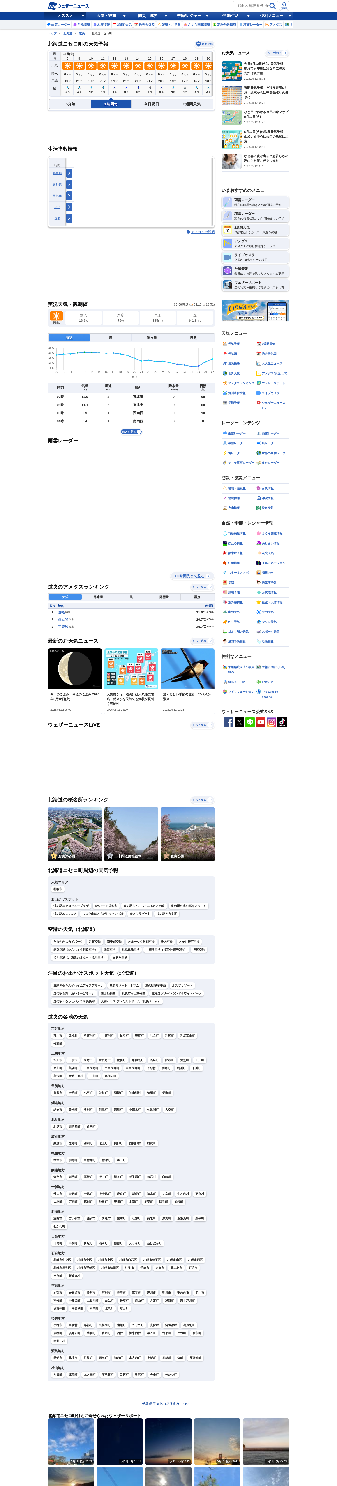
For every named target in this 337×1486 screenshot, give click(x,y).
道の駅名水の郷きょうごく (188, 906)
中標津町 (89, 1160)
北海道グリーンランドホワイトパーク (176, 993)
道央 (82, 33)
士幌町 (88, 1194)
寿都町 (88, 1325)
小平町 (88, 1093)
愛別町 (184, 1060)
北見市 (57, 1126)
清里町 (118, 1109)
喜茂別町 (189, 1325)
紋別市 (57, 1143)
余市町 (196, 1333)
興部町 (118, 1143)
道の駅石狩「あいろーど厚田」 (74, 993)
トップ (52, 33)
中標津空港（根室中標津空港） (166, 949)
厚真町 (166, 1218)
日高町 (57, 1243)
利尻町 (169, 1035)
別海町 (73, 1160)
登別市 (91, 1218)
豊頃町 (118, 1201)
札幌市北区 (84, 1260)
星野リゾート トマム (124, 985)
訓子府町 (74, 1126)
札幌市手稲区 (86, 1268)
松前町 (88, 1358)
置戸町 (91, 1126)
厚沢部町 (107, 1374)
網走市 (57, 1109)
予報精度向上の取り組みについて (167, 1404)
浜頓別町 (89, 1035)
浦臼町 (169, 1300)
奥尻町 (139, 1374)
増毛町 (73, 1093)
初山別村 (135, 1093)
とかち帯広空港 (189, 941)
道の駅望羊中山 (155, 985)
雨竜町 (94, 1308)
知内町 (118, 1358)
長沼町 (124, 1300)
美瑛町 (73, 1068)
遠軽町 (73, 1143)
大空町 (169, 1109)
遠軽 (61, 612)
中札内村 (183, 1194)
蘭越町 (121, 1325)
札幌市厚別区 (62, 1268)
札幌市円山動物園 (133, 993)
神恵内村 (135, 1333)
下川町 (196, 1068)
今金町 (154, 1374)
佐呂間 (63, 619)
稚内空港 (167, 941)
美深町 (57, 1076)
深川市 (199, 1292)
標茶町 (118, 1177)
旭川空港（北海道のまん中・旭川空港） (79, 957)
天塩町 (166, 1093)
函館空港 (109, 949)
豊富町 (139, 1035)
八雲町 (57, 1374)
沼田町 (124, 1308)
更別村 (199, 1194)
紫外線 (57, 184)
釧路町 (73, 1177)
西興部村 (135, 1143)
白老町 (151, 1218)
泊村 (120, 1333)
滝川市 (151, 1292)
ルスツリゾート (140, 913)
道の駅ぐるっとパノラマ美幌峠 (74, 1001)
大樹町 (57, 1201)
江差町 (73, 1374)
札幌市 (57, 889)
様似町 (118, 1243)
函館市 (57, 1358)
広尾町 (73, 1201)
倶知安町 (74, 1333)
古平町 (166, 1333)
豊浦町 (121, 1218)
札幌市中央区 (62, 1260)
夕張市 (57, 1292)
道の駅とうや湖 (167, 913)
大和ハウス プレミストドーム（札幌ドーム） (130, 1001)
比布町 (169, 1060)
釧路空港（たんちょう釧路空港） (75, 949)
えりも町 (135, 1243)
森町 (180, 1358)
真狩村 (154, 1325)
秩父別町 (77, 1308)
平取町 (73, 1243)
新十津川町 (187, 1300)
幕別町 (88, 1201)
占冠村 (151, 1068)
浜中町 (103, 1177)
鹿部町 (166, 1358)
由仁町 (109, 1300)
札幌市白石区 (128, 1260)
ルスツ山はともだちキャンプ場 (102, 913)
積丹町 (151, 1333)
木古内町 (135, 1358)
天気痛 (57, 195)
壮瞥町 (136, 1218)
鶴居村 (151, 1177)
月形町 (154, 1300)
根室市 (57, 1160)
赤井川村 (59, 1341)
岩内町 (106, 1333)
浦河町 (103, 1243)
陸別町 (163, 1201)
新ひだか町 (154, 1243)
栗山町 (139, 1300)
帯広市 (57, 1194)
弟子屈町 (135, 1177)
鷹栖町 (121, 1060)
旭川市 (57, 1060)
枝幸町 (124, 1035)
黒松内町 (105, 1325)
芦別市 (106, 1292)
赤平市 (121, 1292)
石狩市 (193, 1268)
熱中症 (57, 173)
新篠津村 (74, 1275)
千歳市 (144, 1268)
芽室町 (166, 1194)
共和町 (91, 1333)
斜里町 (103, 1109)
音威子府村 (76, 1076)
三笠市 (136, 1292)
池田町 (103, 1201)
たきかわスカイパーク (68, 941)
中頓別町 (107, 1035)
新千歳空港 (114, 941)
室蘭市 (57, 1218)
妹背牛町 (59, 1308)
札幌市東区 (105, 1260)
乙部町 (124, 1374)
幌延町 (57, 1043)
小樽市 (57, 1325)
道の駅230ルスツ (64, 913)
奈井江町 (74, 1300)
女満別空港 (120, 957)
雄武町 (151, 1143)
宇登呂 (63, 626)
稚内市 (57, 1035)
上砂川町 (92, 1300)
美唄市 (91, 1292)
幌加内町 (110, 1076)
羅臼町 (121, 1160)
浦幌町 (178, 1201)
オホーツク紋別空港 (141, 941)
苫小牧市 (74, 1218)
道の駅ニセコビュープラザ (71, 906)
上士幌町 (105, 1194)
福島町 (103, 1358)
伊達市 (106, 1218)
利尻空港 (95, 941)
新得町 (136, 1194)
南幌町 (57, 1300)
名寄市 (88, 1060)
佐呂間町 (153, 1109)
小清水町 (135, 1109)
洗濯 (57, 218)
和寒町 (166, 1068)
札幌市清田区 (110, 1268)
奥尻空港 (199, 949)
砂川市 (166, 1292)
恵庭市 (159, 1268)
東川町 (57, 1068)
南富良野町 (133, 1068)
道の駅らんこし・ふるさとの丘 (144, 906)
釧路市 (57, 1177)
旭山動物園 (108, 993)
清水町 (151, 1194)
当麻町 (154, 1060)
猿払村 (73, 1035)
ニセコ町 (138, 1325)
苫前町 (103, 1093)
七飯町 (151, 1358)
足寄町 (148, 1201)
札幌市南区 (174, 1260)
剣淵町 (181, 1068)
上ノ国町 (89, 1374)
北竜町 (109, 1308)
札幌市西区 (195, 1260)
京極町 (57, 1333)
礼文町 (154, 1035)
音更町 (73, 1194)
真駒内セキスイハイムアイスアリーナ (78, 985)
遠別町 (151, 1093)
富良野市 (105, 1060)
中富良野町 (112, 1068)
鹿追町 (121, 1194)
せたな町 (171, 1374)
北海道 (67, 33)
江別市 (129, 1268)
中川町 (94, 1076)
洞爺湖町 (183, 1218)
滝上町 (103, 1143)
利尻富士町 (187, 1035)
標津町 (106, 1160)
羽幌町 (118, 1093)
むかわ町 (59, 1226)
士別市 (73, 1060)
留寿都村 (171, 1325)
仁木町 (181, 1333)
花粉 (57, 207)
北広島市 (176, 1268)
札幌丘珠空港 (130, 949)
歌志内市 (183, 1292)
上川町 (199, 1060)
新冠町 (88, 1243)
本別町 (133, 1201)
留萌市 (57, 1093)
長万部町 (195, 1358)
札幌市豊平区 (152, 1260)
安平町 (199, 1218)
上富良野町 (91, 1068)
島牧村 (73, 1325)
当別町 (57, 1275)
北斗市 (73, 1358)
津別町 (88, 1109)
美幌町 (73, 1109)
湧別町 (88, 1143)
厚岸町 (88, 1177)
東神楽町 (138, 1060)
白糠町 (166, 1177)
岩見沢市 (74, 1292)
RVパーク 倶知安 (106, 906)
